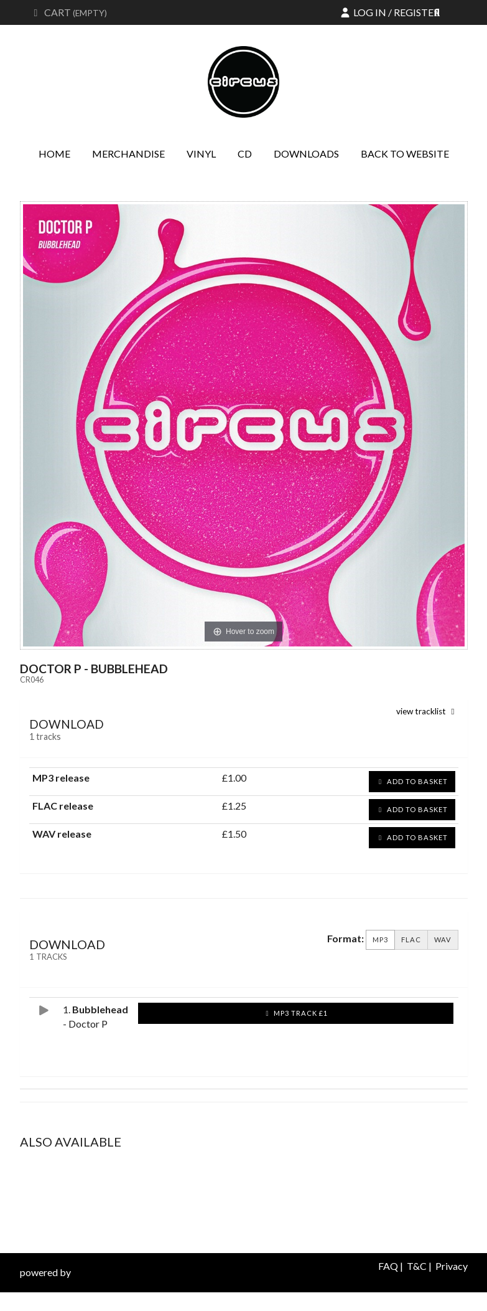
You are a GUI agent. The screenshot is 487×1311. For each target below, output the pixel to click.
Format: (345, 938)
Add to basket (412, 781)
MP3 (380, 939)
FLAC (411, 939)
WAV (443, 939)
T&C (417, 1266)
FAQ (388, 1266)
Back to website (405, 153)
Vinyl (201, 153)
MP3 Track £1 (295, 1013)
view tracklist (427, 711)
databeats (94, 1272)
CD (245, 153)
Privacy (451, 1266)
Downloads (306, 153)
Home (54, 153)
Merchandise (128, 153)
